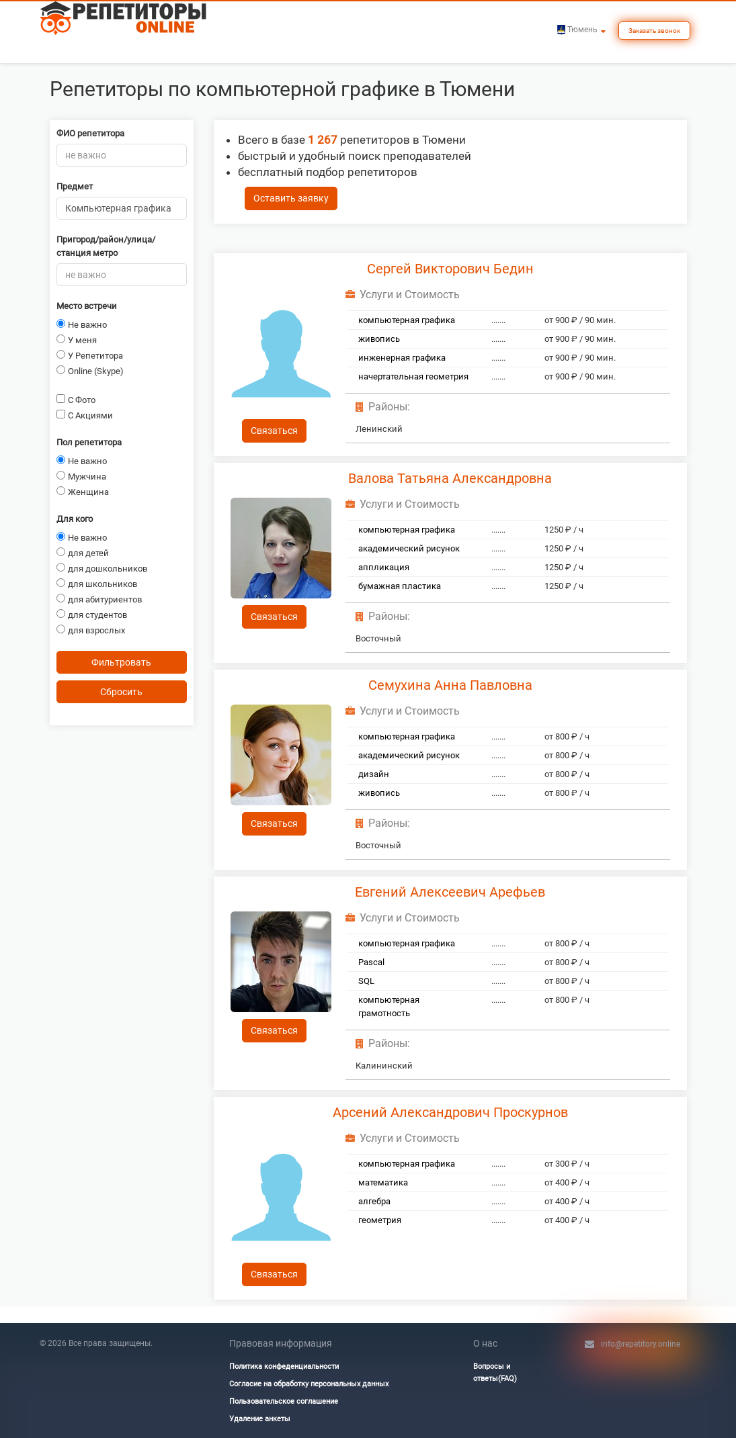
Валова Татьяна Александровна (450, 478)
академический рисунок (409, 548)
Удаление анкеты (259, 1418)
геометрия (379, 1220)
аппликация (383, 567)
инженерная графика (402, 358)
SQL (366, 981)
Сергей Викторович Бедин (450, 269)
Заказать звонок (654, 30)
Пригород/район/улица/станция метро (105, 246)
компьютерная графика (406, 320)
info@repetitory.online (640, 1344)
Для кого (74, 519)
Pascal (371, 962)
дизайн (373, 774)
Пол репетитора (89, 442)
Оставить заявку (291, 198)
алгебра (374, 1201)
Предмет (74, 186)
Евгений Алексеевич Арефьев (450, 892)
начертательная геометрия (413, 376)
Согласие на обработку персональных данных (309, 1384)
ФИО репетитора (90, 133)
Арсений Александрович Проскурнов (450, 1112)
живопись (379, 339)
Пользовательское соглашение (283, 1401)
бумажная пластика (399, 586)
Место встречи (86, 306)
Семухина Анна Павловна (450, 685)
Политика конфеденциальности (284, 1366)
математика (383, 1182)
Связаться (274, 430)
